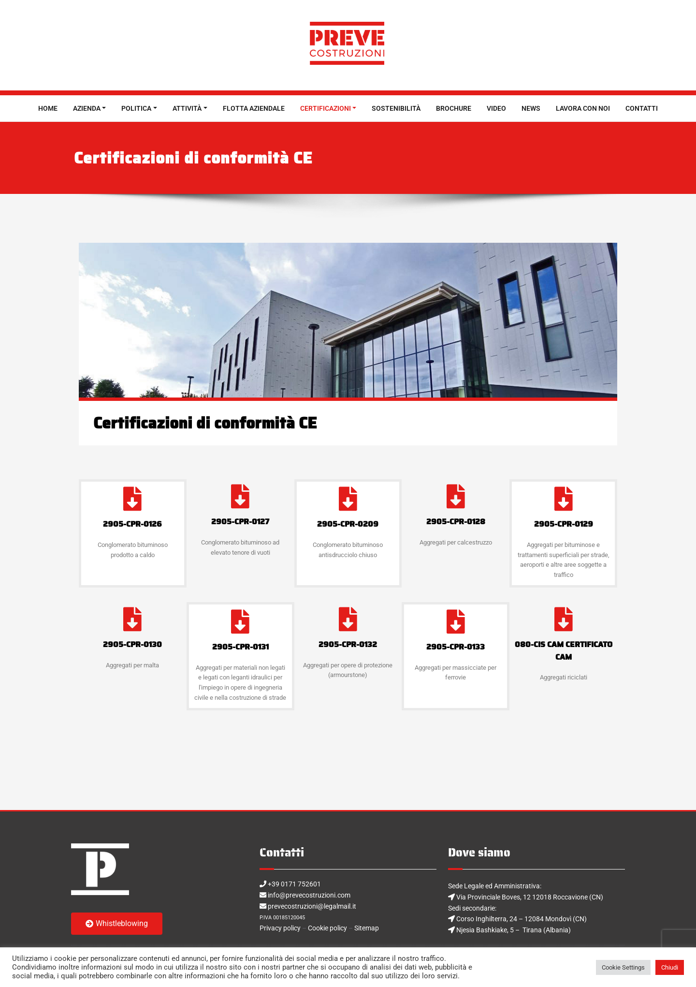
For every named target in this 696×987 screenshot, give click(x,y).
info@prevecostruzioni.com (313, 896)
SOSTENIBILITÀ (396, 108)
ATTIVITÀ (187, 108)
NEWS (531, 108)
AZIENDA (87, 108)
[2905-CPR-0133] (456, 621)
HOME (48, 108)
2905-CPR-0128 (455, 522)
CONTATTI (641, 108)
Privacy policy (282, 931)
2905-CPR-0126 (132, 524)
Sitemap (379, 931)
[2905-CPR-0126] (132, 498)
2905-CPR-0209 (347, 524)
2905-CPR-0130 (132, 644)
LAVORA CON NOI (583, 108)
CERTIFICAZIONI (325, 108)
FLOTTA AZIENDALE (254, 108)
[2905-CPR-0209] (348, 498)
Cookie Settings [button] (623, 967)
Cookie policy (335, 931)
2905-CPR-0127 (240, 522)
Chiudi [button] (669, 967)
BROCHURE (453, 108)
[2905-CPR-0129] (563, 498)
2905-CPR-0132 (348, 644)
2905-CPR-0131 (240, 647)
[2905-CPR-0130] (132, 619)
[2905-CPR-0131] (240, 621)
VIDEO (496, 108)
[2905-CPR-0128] (456, 496)
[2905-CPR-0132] (348, 619)
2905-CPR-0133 (455, 647)
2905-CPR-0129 (563, 524)
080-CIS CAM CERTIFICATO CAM (563, 650)
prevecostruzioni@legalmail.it (316, 907)
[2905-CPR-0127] (240, 496)
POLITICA (136, 108)
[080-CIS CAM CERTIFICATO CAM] (563, 619)
